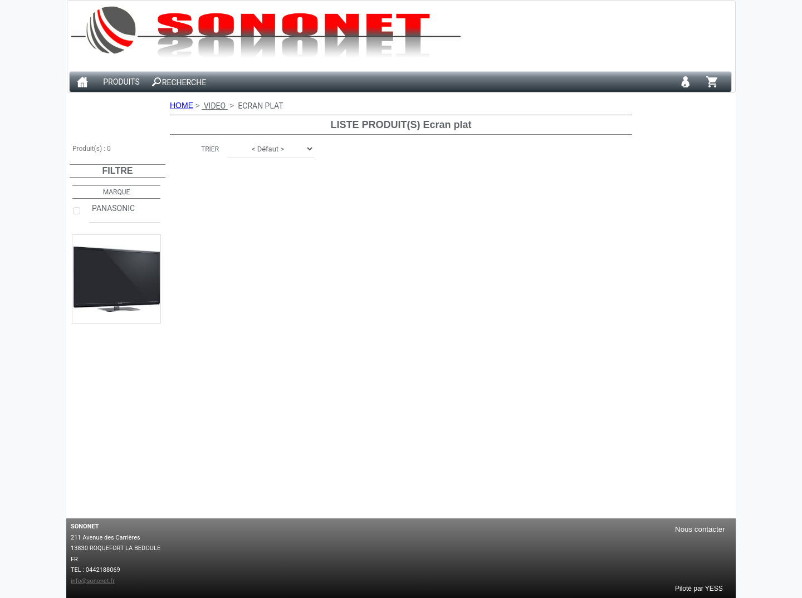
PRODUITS (121, 82)
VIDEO (214, 105)
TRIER (210, 149)
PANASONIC (124, 212)
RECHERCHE (184, 82)
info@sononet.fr (93, 581)
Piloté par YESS (699, 588)
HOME (181, 105)
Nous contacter (700, 529)
